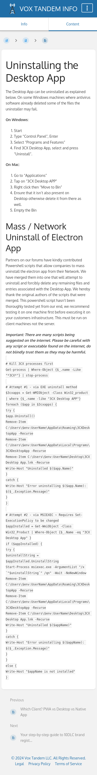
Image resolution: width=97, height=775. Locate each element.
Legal (19, 764)
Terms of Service (68, 764)
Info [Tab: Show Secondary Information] (24, 24)
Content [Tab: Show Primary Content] (72, 24)
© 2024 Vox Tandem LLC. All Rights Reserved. (48, 758)
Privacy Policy (39, 764)
